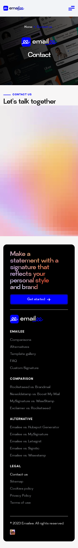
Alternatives (19, 347)
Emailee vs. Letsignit (26, 441)
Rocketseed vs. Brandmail (30, 387)
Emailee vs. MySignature (29, 434)
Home (28, 27)
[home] (13, 8)
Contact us (44, 27)
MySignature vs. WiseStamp (32, 401)
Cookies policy (21, 489)
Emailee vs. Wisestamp (28, 455)
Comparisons (20, 340)
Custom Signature (24, 368)
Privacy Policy (20, 496)
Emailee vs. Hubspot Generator (34, 427)
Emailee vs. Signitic (25, 448)
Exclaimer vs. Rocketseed (30, 408)
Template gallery (23, 354)
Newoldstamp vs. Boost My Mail (35, 394)
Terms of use (20, 503)
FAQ (13, 361)
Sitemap (16, 482)
